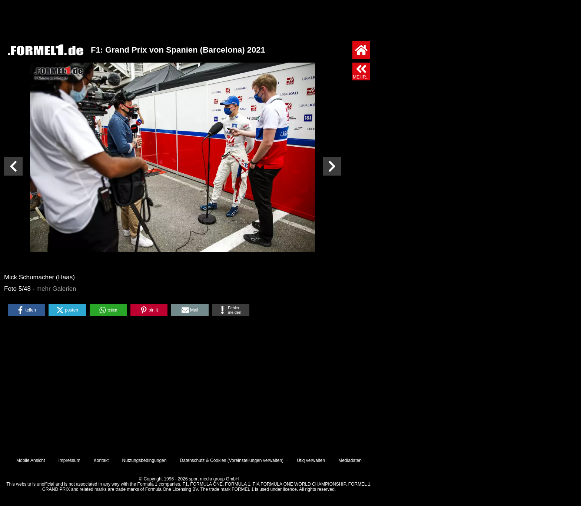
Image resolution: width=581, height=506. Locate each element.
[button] (26, 310)
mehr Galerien (56, 288)
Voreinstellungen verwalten (255, 460)
